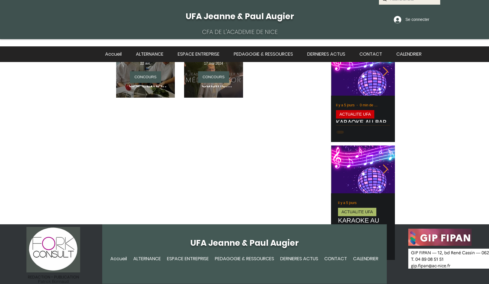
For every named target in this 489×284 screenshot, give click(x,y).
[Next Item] (385, 72)
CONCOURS (145, 77)
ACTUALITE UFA (355, 114)
